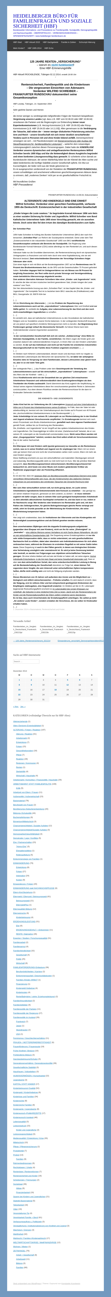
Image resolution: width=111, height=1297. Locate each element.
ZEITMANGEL (19, 1251)
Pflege (19, 755)
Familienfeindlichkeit (22, 951)
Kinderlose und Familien (23, 1096)
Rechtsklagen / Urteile (22, 1167)
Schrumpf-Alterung (87, 42)
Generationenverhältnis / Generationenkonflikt (33, 1063)
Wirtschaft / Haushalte (25, 776)
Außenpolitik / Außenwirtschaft (26, 796)
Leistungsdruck (19, 1126)
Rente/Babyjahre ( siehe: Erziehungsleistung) (35, 996)
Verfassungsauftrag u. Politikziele (27, 1221)
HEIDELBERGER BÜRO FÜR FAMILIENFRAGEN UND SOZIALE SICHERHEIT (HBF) (52, 21)
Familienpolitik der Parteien (25, 1009)
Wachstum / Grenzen (22, 1230)
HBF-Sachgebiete (50, 42)
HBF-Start (17, 42)
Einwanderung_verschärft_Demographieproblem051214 (83, 641)
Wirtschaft (20, 963)
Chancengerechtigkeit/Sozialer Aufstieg (30, 830)
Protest (16, 1155)
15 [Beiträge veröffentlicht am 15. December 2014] (19, 690)
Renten (19, 767)
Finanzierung (21, 984)
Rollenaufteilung (23, 855)
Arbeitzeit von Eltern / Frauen (25, 792)
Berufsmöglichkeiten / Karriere (29, 971)
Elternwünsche (19, 913)
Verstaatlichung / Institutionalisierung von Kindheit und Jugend (39, 1226)
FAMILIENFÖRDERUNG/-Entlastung (29, 967)
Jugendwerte (18, 1080)
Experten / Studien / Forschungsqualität (30, 938)
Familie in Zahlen (68, 42)
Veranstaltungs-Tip (21, 1213)
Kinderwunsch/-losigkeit (23, 1117)
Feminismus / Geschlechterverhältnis (29, 1038)
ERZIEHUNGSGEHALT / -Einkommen (32, 930)
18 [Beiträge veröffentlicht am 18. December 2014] (55, 690)
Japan (18, 1026)
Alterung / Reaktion (24, 734)
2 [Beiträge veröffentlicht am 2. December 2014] (31, 680)
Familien (19, 1159)
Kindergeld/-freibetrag (25, 988)
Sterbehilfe (20, 771)
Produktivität (18, 1151)
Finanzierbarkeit (23, 1192)
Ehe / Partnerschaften (22, 842)
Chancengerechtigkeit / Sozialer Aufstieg (30, 826)
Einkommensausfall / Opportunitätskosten (34, 976)
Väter (15, 1209)
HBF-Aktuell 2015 (32, 42)
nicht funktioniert (62, 64)
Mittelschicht (18, 1142)
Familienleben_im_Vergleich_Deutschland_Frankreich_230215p (78, 629)
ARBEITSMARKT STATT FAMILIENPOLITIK (32, 784)
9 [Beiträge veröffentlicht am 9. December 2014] (31, 685)
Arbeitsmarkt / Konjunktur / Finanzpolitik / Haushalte (35, 780)
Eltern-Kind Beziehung (22, 892)
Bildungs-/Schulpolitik (22, 813)
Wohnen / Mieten (20, 1246)
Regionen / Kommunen (26, 763)
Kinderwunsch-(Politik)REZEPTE (27, 1113)
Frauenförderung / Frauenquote (26, 1046)
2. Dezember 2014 (20, 609)
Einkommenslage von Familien (26, 859)
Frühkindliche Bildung (22, 1055)
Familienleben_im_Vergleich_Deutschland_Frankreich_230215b (51, 629)
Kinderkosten (21, 992)
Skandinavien (22, 1030)
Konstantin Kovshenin (70, 1283)
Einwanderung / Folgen (23, 884)
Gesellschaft (21, 955)
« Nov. (16, 706)
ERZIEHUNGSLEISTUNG (24, 921)
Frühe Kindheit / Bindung (23, 1051)
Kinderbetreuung (23, 917)
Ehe (18, 926)
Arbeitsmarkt (21, 738)
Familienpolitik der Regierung (25, 1013)
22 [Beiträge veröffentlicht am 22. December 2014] (19, 695)
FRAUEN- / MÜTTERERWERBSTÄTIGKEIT (32, 1042)
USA (18, 1034)
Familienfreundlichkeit (22, 1001)
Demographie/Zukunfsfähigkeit (26, 834)
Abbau (19, 1188)
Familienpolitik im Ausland (24, 1017)
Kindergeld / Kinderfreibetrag (25, 1092)
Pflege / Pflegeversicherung (25, 1146)
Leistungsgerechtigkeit (22, 1134)
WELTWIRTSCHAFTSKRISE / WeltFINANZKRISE (34, 1242)
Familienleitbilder (20, 1005)
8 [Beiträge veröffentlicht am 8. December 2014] (19, 685)
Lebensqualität (19, 1121)
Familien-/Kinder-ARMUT (27, 980)
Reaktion (20, 759)
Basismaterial (35, 609)
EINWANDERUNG (21, 863)
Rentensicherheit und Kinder (53, 609)
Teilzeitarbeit (18, 1205)
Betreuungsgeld (23, 901)
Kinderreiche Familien (22, 1105)
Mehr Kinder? (19, 48)
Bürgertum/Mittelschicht (23, 821)
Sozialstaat (18, 1184)
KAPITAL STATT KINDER (24, 1084)
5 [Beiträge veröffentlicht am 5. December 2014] (67, 680)
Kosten (19, 880)
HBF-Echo (48, 48)
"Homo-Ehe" (21, 846)
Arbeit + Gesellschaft (25, 1255)
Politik (18, 959)
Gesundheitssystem (24, 751)
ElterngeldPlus (22, 905)
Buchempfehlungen (21, 817)
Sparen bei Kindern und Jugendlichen (29, 1196)
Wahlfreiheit (18, 1234)
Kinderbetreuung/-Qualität (24, 1088)
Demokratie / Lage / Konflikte (25, 838)
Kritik (18, 788)
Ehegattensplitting (23, 851)
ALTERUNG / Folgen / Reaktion (26, 730)
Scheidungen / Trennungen (24, 1180)
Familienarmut (19, 946)
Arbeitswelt (21, 1259)
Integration (20, 876)
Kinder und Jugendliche (26, 1130)
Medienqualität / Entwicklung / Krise (28, 1138)
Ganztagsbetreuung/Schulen (25, 1059)
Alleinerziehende (20, 721)
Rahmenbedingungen (22, 1163)
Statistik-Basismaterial (22, 1201)
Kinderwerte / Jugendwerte (24, 1109)
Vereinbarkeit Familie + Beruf (25, 1217)
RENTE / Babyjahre (24, 934)
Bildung (19, 1263)
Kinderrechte (18, 1101)
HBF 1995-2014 (34, 48)
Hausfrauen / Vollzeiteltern (24, 1071)
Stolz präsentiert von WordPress (27, 1283)
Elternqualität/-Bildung (22, 909)
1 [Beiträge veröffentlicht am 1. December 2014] (19, 680)
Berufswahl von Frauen (23, 805)
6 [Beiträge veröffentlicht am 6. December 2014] (79, 680)
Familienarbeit (19, 942)
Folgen (19, 746)
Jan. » (22, 706)
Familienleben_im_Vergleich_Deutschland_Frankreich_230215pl (24, 629)
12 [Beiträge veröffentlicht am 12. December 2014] (67, 685)
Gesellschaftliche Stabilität (24, 1067)
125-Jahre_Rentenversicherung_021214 (31, 641)
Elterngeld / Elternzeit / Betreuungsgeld (30, 896)
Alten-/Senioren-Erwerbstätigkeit (27, 725)
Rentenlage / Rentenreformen (26, 1171)
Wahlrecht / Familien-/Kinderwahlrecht (29, 1238)
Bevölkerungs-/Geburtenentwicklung (28, 809)
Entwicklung (21, 742)
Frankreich (20, 1021)
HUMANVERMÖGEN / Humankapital (29, 1076)
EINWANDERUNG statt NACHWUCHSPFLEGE (33, 888)
